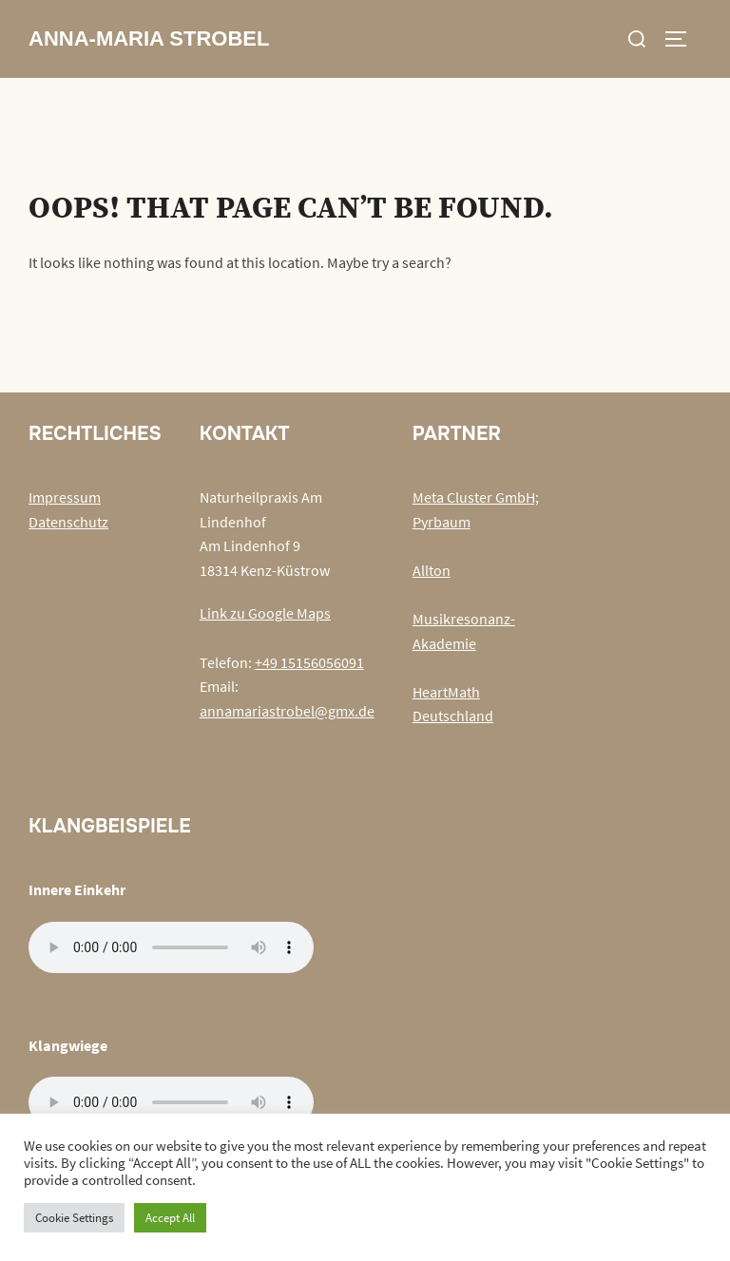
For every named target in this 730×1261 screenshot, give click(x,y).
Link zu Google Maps (265, 612)
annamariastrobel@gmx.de (287, 710)
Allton (432, 570)
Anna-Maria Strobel (149, 38)
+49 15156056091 (309, 662)
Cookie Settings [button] (74, 1218)
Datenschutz (68, 521)
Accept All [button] (170, 1218)
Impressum (65, 496)
